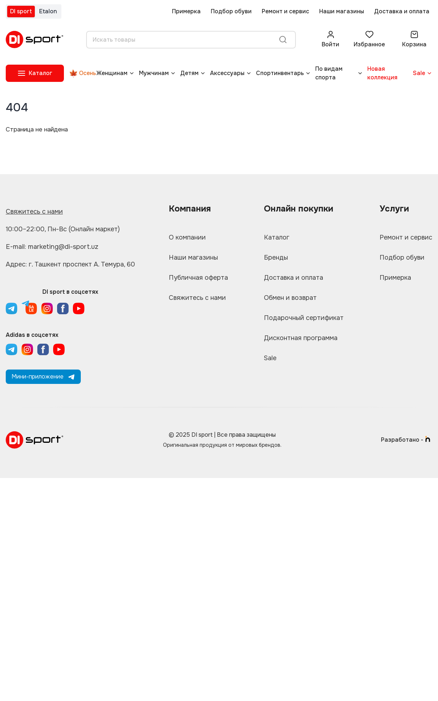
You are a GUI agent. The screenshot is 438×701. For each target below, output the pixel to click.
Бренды (276, 257)
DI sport (21, 11)
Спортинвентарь (280, 73)
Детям (189, 73)
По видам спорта (329, 73)
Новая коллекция (382, 73)
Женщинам (112, 73)
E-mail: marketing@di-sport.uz (52, 247)
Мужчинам (154, 73)
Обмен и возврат (290, 298)
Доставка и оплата (401, 11)
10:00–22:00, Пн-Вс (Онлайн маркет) (63, 229)
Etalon (48, 11)
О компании (187, 237)
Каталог (276, 237)
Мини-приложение (43, 376)
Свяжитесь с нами (34, 211)
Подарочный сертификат (304, 318)
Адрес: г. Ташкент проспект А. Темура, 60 (70, 264)
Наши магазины (341, 11)
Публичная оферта (198, 278)
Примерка (186, 11)
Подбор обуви (231, 11)
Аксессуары (227, 73)
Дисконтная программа (300, 338)
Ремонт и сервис (285, 11)
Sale (419, 73)
